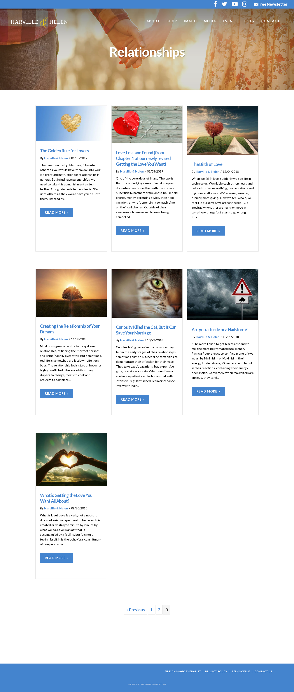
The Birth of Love (207, 164)
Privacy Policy (216, 671)
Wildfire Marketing (153, 684)
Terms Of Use (240, 671)
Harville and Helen (39, 22)
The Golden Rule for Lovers (64, 150)
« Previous (135, 609)
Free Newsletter (270, 4)
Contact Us (263, 671)
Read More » (56, 212)
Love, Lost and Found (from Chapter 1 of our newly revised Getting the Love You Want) (143, 158)
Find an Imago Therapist (183, 671)
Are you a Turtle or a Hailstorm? (219, 329)
